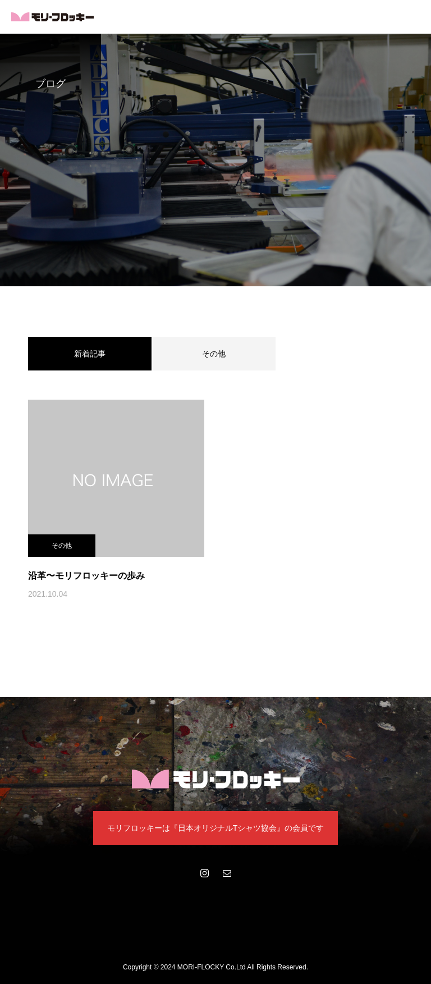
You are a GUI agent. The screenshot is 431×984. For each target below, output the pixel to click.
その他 (214, 353)
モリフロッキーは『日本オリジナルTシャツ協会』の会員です (215, 827)
